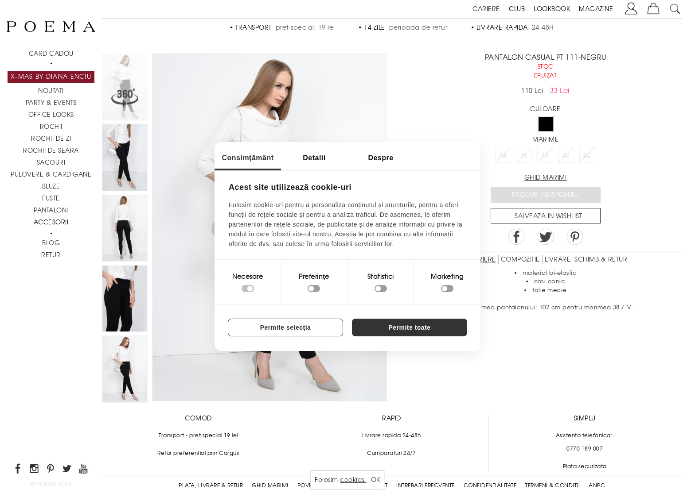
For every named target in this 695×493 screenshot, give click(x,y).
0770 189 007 (584, 449)
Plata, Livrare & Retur (211, 485)
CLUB (517, 8)
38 (545, 155)
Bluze (51, 186)
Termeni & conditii (552, 485)
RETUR (51, 254)
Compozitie (520, 259)
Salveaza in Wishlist (548, 216)
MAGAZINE (596, 8)
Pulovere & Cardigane (51, 174)
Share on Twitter (546, 237)
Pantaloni (51, 210)
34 (503, 155)
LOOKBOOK (552, 8)
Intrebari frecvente (425, 485)
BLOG (51, 242)
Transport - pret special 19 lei (198, 435)
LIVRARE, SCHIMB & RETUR (586, 259)
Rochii (51, 126)
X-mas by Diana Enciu (51, 76)
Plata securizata (585, 466)
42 (587, 155)
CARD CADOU (51, 53)
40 (566, 155)
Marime (545, 139)
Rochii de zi (51, 138)
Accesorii (51, 222)
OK (375, 479)
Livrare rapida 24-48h (391, 435)
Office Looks (51, 114)
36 (524, 155)
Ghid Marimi (270, 485)
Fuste (51, 198)
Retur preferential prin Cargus (198, 453)
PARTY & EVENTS (51, 102)
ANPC (597, 485)
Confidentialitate (490, 485)
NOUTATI (51, 90)
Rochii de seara (51, 150)
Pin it (575, 237)
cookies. (353, 479)
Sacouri (51, 162)
